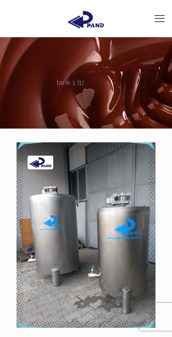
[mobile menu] (159, 18)
